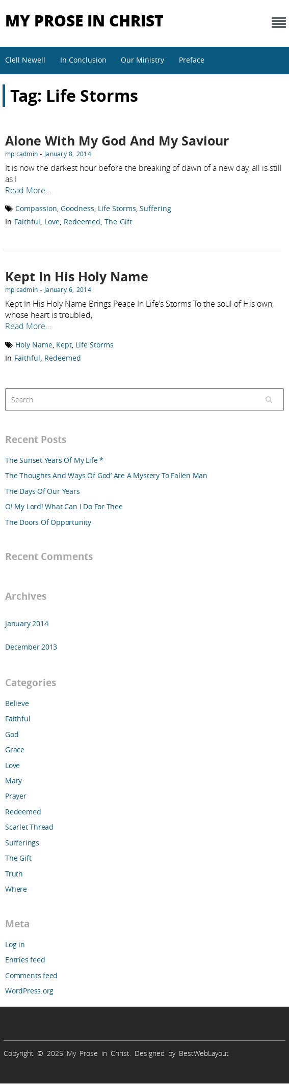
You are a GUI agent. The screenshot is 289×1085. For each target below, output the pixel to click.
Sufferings (22, 842)
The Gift (118, 221)
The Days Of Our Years (42, 491)
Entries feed (25, 959)
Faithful (27, 221)
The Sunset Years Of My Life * (54, 460)
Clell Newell (25, 60)
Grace (14, 749)
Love (52, 221)
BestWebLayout (204, 1053)
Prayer (16, 796)
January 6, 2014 (67, 289)
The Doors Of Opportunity (48, 522)
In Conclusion (83, 60)
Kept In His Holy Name (76, 276)
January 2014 (26, 623)
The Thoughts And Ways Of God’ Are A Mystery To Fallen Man (106, 475)
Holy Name (33, 344)
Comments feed (31, 975)
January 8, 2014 (67, 154)
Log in (15, 944)
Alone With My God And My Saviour (117, 141)
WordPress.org (29, 990)
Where (16, 889)
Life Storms (117, 208)
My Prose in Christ (84, 20)
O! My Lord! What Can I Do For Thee (64, 506)
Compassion (36, 208)
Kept (64, 344)
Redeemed (82, 221)
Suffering (155, 208)
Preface (191, 60)
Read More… (28, 190)
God (11, 734)
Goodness (77, 208)
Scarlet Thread (29, 827)
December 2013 (31, 647)
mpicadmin (21, 154)
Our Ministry (142, 60)
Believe (17, 703)
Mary (13, 780)
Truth (14, 873)
